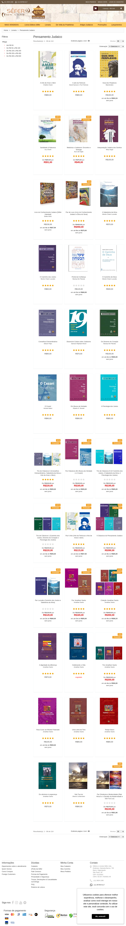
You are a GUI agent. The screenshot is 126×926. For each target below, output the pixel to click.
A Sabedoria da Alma (109, 219)
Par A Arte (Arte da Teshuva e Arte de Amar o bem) (78, 542)
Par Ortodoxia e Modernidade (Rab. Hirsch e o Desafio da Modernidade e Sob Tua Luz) (109, 802)
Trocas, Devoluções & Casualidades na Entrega (44, 885)
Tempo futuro (109, 736)
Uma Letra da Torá (79, 736)
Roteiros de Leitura (38, 891)
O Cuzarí (48, 413)
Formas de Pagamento (39, 878)
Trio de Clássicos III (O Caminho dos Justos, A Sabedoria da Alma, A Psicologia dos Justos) (110, 478)
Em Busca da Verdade (79, 413)
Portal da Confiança (79, 283)
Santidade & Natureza (48, 154)
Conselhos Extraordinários (48, 348)
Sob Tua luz (79, 801)
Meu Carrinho (65, 873)
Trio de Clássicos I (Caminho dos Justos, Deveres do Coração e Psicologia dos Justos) (48, 543)
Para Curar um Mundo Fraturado (48, 736)
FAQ (32, 888)
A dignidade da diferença (48, 671)
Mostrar (113, 45)
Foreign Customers (9, 878)
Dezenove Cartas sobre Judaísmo (79, 348)
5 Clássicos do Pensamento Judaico (110, 541)
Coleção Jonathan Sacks (109, 607)
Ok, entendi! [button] (100, 916)
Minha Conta (102, 2)
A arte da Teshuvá (79, 89)
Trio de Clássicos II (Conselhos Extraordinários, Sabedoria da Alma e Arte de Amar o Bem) (48, 478)
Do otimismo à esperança (48, 801)
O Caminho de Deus (109, 283)
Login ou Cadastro (116, 2)
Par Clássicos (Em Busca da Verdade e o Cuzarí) (78, 477)
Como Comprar (7, 875)
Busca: (82, 23)
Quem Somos (7, 873)
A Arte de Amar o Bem (48, 89)
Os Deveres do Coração (109, 348)
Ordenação (103, 50)
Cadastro (34, 870)
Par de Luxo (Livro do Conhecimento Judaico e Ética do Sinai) (79, 219)
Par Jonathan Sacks (79, 607)
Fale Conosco (36, 875)
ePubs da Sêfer (36, 873)
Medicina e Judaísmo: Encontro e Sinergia (79, 155)
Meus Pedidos (91, 2)
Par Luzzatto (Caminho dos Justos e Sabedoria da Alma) (48, 607)
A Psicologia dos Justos (109, 411)
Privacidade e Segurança (40, 881)
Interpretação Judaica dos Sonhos (109, 154)
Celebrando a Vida (79, 671)
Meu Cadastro (66, 870)
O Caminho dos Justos (48, 283)
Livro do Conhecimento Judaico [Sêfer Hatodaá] (48, 220)
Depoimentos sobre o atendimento (14, 870)
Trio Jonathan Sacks (109, 671)
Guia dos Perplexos (109, 89)
